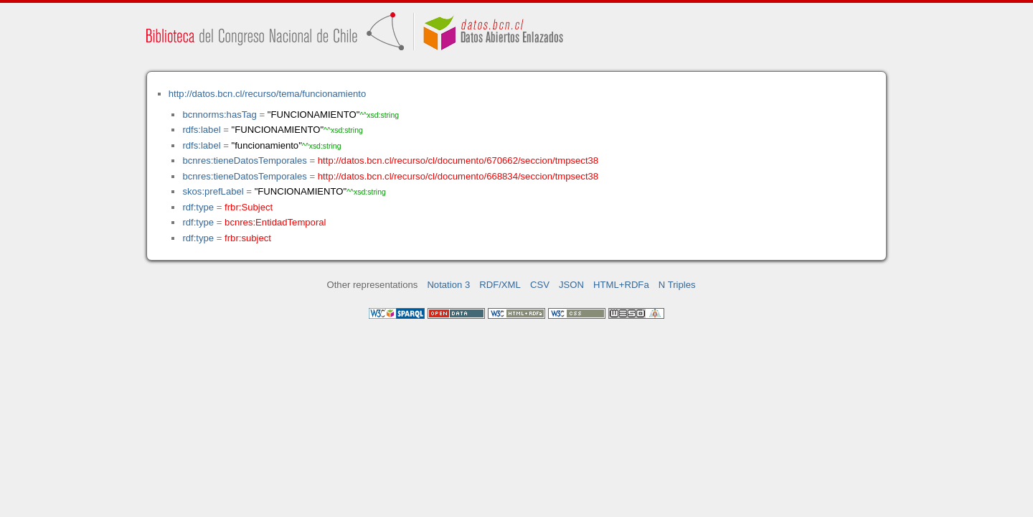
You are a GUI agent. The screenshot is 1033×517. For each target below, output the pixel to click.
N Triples (677, 284)
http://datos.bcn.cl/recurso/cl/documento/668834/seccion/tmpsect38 (458, 176)
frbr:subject (248, 238)
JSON (571, 284)
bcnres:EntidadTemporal (275, 222)
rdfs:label (201, 129)
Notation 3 (448, 284)
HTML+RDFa (621, 284)
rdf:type (198, 207)
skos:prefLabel (212, 191)
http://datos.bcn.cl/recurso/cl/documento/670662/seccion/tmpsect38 (458, 160)
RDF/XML (500, 284)
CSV (539, 284)
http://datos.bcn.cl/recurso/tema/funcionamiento (267, 93)
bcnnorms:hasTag (219, 114)
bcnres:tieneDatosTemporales (244, 160)
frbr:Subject (249, 207)
